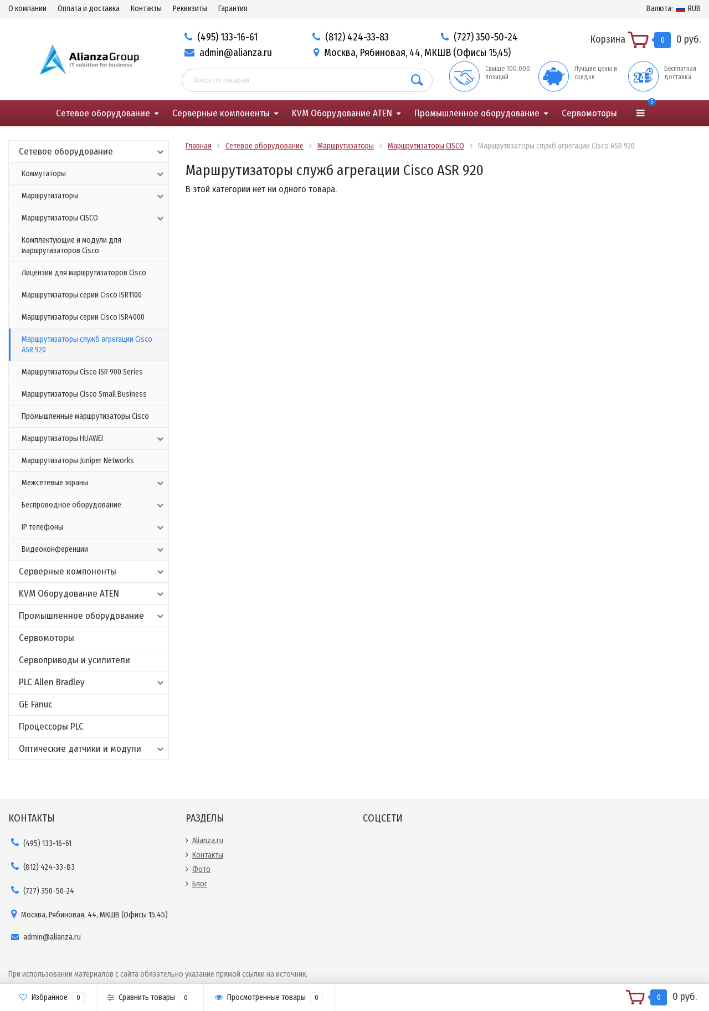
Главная (199, 146)
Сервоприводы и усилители (74, 660)
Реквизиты (190, 8)
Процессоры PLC (51, 726)
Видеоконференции (94, 549)
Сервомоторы (589, 113)
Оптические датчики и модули (92, 749)
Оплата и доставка (89, 8)
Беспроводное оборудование (94, 505)
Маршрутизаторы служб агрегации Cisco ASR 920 (87, 345)
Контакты (146, 8)
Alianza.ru (207, 840)
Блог (199, 884)
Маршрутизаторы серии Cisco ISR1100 (82, 295)
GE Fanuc (35, 704)
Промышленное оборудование (477, 113)
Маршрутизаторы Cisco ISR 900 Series (82, 372)
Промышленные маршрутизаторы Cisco (85, 416)
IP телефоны (94, 527)
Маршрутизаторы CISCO (94, 218)
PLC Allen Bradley (92, 682)
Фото (201, 869)
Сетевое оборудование (103, 113)
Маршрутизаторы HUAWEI (94, 438)
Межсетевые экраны (94, 483)
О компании (27, 8)
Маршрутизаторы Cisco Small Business (84, 394)
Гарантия (233, 8)
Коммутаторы (94, 173)
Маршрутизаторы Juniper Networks (78, 460)
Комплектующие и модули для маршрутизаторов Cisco (71, 245)
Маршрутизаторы (94, 196)
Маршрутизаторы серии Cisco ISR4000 (83, 317)
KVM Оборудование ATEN (342, 113)
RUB (673, 8)
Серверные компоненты (221, 113)
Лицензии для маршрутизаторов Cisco (84, 273)
